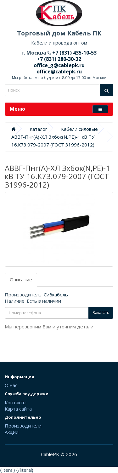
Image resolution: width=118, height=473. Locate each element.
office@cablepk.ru (59, 71)
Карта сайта (18, 409)
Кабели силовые (79, 129)
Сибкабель (56, 294)
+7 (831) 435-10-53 (74, 52)
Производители (23, 426)
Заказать (101, 312)
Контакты (15, 402)
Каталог (38, 129)
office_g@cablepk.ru (59, 65)
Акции (12, 432)
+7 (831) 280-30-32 (59, 59)
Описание (21, 279)
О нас (11, 385)
